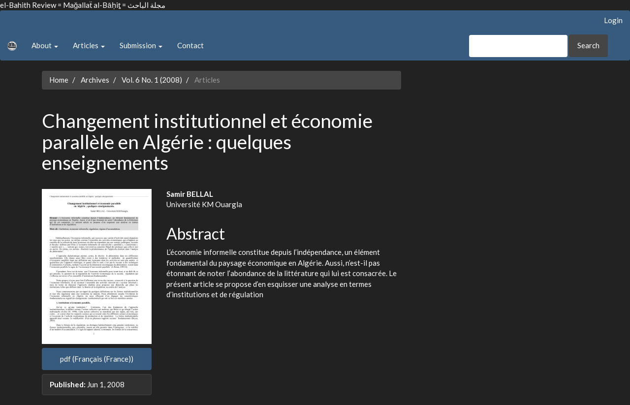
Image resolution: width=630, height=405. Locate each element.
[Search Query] (518, 46)
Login (613, 20)
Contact (190, 45)
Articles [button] (89, 45)
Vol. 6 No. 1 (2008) (152, 79)
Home (58, 79)
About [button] (45, 45)
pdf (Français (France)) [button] (96, 358)
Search (588, 45)
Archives (95, 79)
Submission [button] (141, 45)
